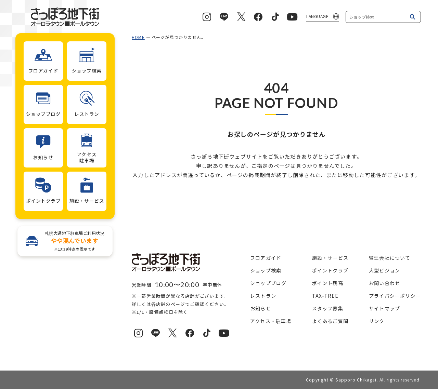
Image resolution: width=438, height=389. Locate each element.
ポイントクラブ (330, 270)
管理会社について (390, 257)
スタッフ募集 (327, 308)
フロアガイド (265, 257)
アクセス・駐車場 (271, 321)
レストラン (263, 295)
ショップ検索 (265, 270)
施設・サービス (330, 257)
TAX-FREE (325, 295)
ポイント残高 (327, 283)
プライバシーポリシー (395, 295)
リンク (377, 321)
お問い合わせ (384, 283)
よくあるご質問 (330, 321)
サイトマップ (384, 308)
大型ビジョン (384, 270)
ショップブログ (268, 283)
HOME (138, 37)
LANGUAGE (317, 16)
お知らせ (260, 308)
